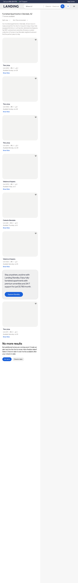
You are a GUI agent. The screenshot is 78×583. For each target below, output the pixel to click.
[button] (52, 6)
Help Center (71, 1)
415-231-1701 (13, 1)
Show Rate (6, 73)
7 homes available (8, 16)
